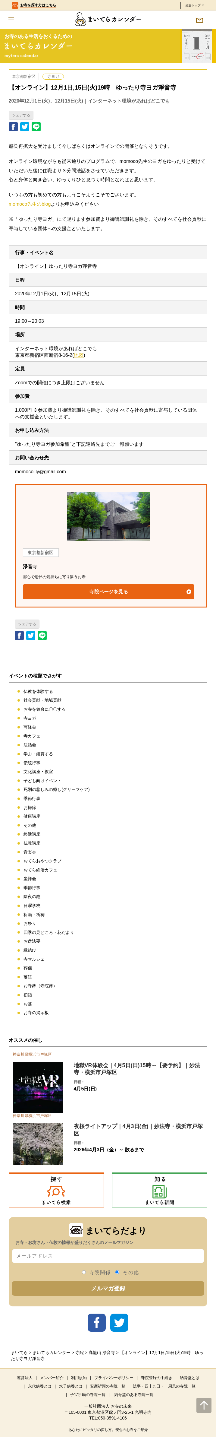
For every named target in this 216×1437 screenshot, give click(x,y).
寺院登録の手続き (156, 1377)
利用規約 (79, 1377)
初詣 (27, 994)
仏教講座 (31, 843)
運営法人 (25, 1377)
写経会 (29, 727)
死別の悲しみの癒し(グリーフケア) (56, 789)
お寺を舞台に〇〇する (44, 709)
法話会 (29, 744)
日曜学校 (31, 905)
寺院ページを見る (108, 591)
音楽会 (29, 852)
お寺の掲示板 (36, 1012)
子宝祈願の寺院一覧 (87, 1394)
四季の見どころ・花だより (48, 932)
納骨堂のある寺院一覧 (133, 1394)
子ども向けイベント (42, 780)
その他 (29, 825)
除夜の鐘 (31, 896)
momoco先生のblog (30, 204)
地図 (78, 355)
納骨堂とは (189, 1377)
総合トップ (195, 5)
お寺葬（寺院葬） (40, 985)
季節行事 (31, 798)
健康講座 (31, 816)
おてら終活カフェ (40, 870)
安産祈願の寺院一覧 (107, 1386)
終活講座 (31, 834)
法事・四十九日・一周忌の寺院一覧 (164, 1386)
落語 (27, 977)
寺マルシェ (34, 959)
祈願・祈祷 (34, 914)
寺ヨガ (53, 76)
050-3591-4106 (112, 1418)
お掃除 (29, 807)
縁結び (29, 950)
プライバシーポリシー (113, 1377)
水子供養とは (71, 1386)
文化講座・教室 (38, 771)
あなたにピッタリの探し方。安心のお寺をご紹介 (108, 1430)
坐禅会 (29, 878)
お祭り (29, 923)
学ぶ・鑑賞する (38, 753)
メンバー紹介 (52, 1377)
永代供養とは (40, 1386)
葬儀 (27, 968)
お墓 (27, 1003)
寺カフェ (31, 736)
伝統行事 (31, 762)
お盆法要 (31, 941)
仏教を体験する (38, 691)
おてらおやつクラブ (42, 860)
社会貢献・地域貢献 (42, 700)
